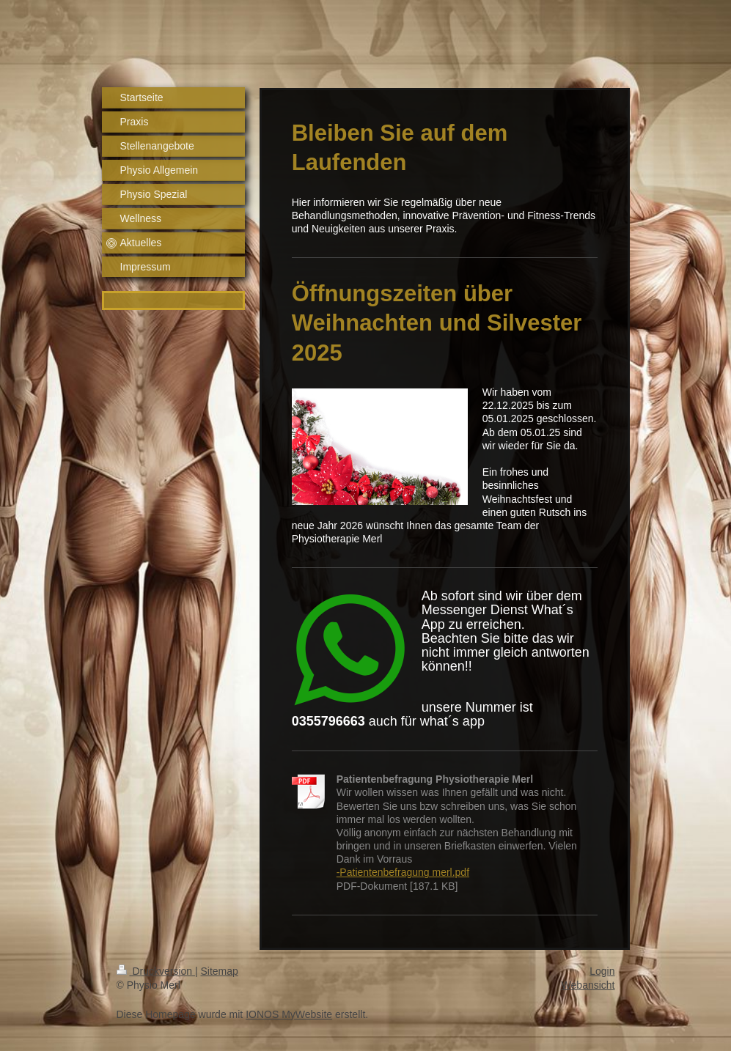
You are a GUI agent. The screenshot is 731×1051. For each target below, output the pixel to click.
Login (601, 971)
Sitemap (219, 971)
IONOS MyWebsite (289, 1014)
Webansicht (588, 985)
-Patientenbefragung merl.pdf (403, 872)
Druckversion (156, 971)
